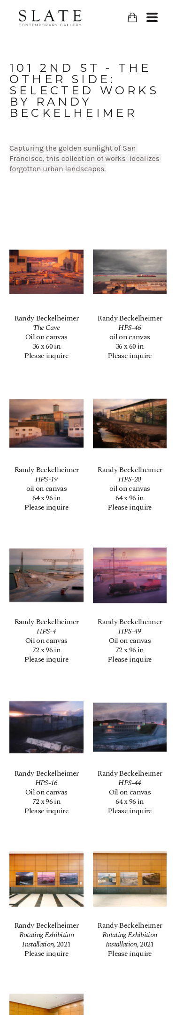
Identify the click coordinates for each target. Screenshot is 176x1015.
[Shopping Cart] (132, 17)
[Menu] (151, 17)
